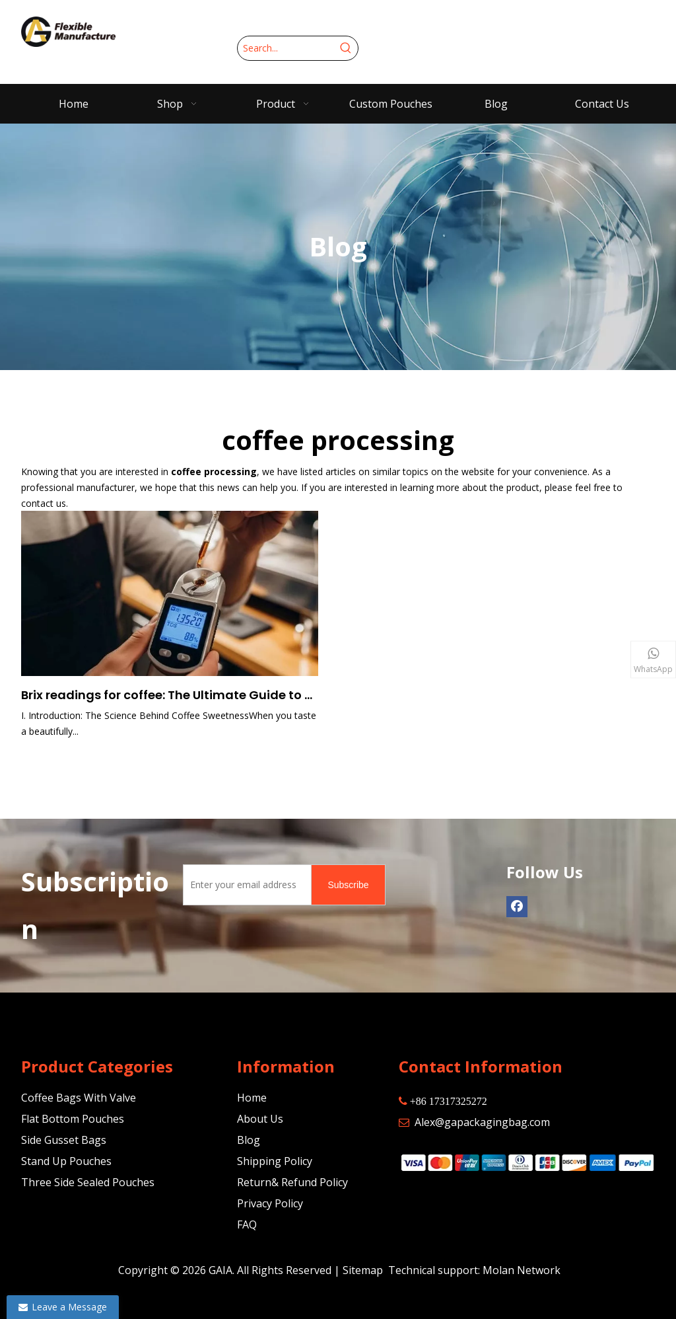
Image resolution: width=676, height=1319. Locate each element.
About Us (260, 1119)
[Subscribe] (348, 884)
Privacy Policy (270, 1203)
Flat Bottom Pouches (72, 1119)
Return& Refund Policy (292, 1182)
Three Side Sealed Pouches (87, 1182)
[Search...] (286, 48)
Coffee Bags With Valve (78, 1097)
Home (252, 1097)
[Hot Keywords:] (346, 48)
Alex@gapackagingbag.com (482, 1122)
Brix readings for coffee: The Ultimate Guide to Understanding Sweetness (169, 695)
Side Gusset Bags (63, 1140)
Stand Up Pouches (66, 1161)
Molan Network (521, 1270)
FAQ (247, 1224)
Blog (248, 1140)
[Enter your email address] (245, 885)
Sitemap (363, 1270)
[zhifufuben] (527, 1162)
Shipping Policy (274, 1161)
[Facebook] (516, 906)
